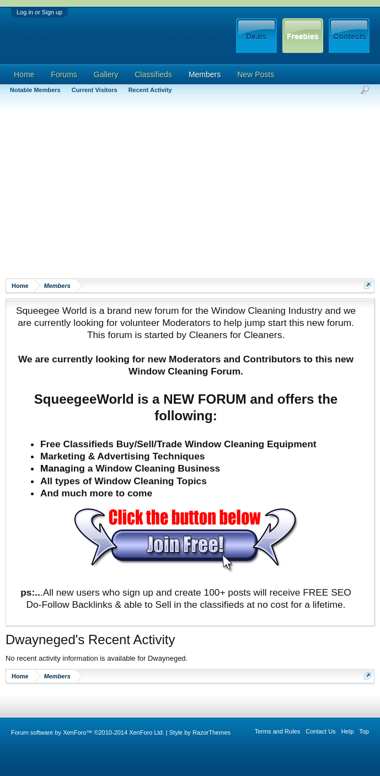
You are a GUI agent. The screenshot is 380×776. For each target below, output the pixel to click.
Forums (64, 74)
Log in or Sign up (39, 12)
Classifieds (153, 74)
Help (347, 731)
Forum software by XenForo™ (87, 732)
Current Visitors (94, 90)
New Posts (255, 74)
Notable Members (35, 90)
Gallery (106, 74)
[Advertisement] (193, 193)
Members (205, 74)
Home (24, 74)
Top (364, 731)
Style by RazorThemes (200, 732)
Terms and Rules (278, 731)
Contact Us (320, 731)
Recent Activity (150, 90)
